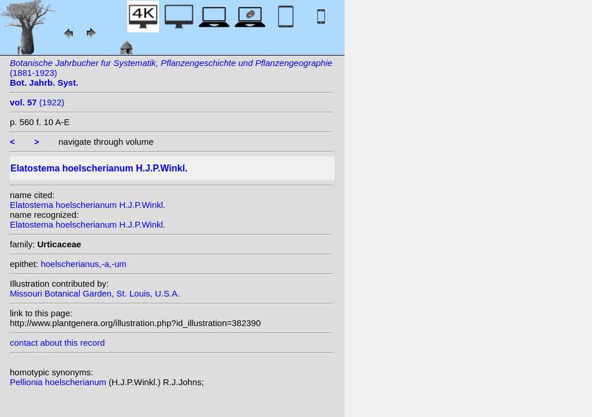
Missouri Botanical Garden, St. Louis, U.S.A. (95, 293)
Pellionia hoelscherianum (59, 382)
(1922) (37, 102)
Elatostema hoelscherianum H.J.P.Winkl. (87, 205)
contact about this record (57, 343)
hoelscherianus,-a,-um (83, 264)
